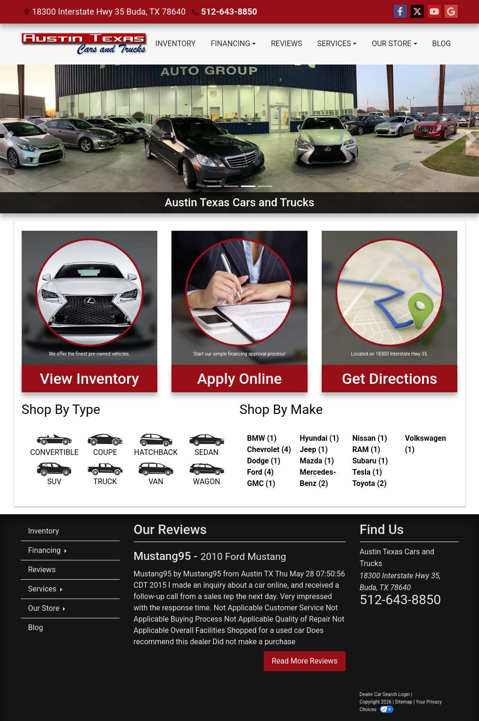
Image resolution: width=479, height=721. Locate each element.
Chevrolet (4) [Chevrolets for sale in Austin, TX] (269, 449)
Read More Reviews (305, 660)
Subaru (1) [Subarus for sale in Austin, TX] (370, 460)
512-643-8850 (228, 11)
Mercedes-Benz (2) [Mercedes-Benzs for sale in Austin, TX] (318, 478)
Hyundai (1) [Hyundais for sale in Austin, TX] (319, 438)
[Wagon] (206, 475)
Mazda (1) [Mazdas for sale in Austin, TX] (317, 460)
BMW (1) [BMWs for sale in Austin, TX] (262, 438)
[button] (8, 139)
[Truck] (105, 475)
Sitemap (404, 702)
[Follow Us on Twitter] (417, 12)
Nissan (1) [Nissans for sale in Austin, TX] (369, 438)
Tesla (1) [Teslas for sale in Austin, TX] (367, 472)
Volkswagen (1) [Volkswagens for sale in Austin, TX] (425, 444)
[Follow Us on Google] (451, 12)
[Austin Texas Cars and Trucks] (239, 138)
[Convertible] (54, 446)
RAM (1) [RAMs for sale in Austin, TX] (366, 449)
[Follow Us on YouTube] (434, 12)
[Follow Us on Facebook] (400, 12)
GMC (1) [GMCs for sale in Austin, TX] (261, 483)
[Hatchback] (155, 446)
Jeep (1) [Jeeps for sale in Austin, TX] (314, 449)
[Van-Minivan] (155, 475)
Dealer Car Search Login (385, 694)
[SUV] (54, 475)
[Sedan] (206, 446)
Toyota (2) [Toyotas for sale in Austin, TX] (369, 483)
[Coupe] (105, 446)
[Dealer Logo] (84, 44)
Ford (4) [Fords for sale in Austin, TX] (260, 472)
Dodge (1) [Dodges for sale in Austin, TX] (264, 460)
